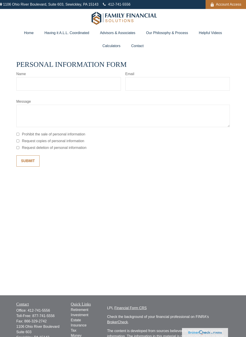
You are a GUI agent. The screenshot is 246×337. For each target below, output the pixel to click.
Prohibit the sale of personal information (53, 134)
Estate (76, 320)
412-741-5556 (117, 4)
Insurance (78, 325)
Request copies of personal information (53, 141)
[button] (29, 32)
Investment (79, 315)
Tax (73, 330)
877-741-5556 (43, 316)
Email (129, 74)
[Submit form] (28, 161)
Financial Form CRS (130, 308)
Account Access (225, 4)
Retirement (79, 310)
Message (23, 101)
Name (21, 74)
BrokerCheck (117, 322)
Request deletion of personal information (54, 148)
